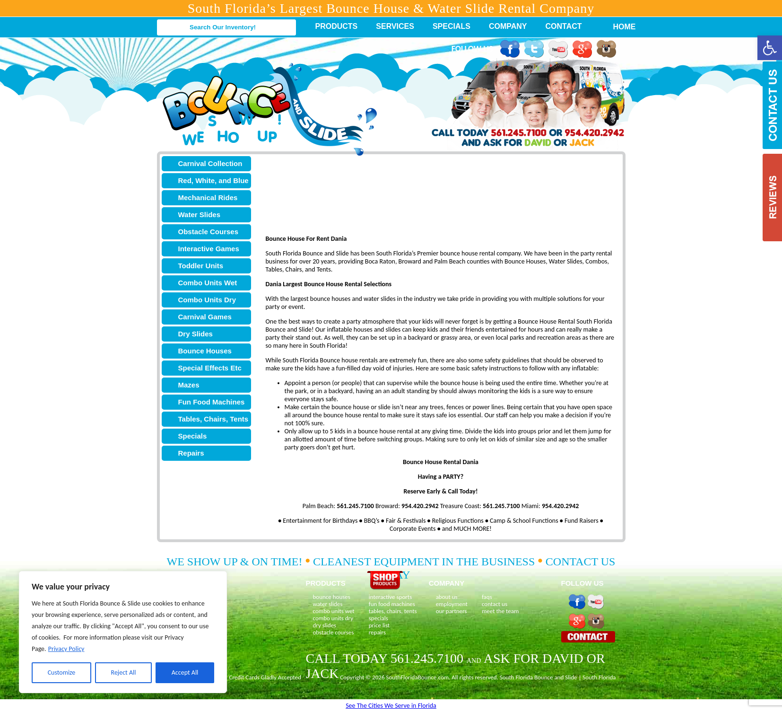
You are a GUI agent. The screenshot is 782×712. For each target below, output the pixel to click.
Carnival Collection (210, 163)
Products (336, 26)
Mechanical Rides (208, 197)
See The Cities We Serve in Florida (391, 706)
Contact (564, 26)
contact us (494, 603)
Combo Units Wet (207, 283)
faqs (487, 596)
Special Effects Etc (210, 368)
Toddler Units (201, 266)
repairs (377, 632)
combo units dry (333, 618)
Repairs (191, 453)
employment (452, 603)
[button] (769, 47)
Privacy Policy (66, 649)
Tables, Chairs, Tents (213, 419)
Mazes (189, 385)
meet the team (500, 611)
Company (508, 26)
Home (619, 27)
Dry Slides (195, 334)
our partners (451, 611)
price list (379, 625)
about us (447, 596)
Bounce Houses (205, 351)
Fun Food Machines (211, 402)
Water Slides (199, 215)
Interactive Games (208, 249)
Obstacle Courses (208, 232)
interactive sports (390, 596)
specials (378, 618)
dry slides (325, 625)
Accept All (185, 672)
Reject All (123, 672)
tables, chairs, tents (393, 611)
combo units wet (334, 611)
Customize (62, 672)
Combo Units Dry (207, 300)
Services (395, 26)
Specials (451, 26)
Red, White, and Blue (213, 180)
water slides (328, 603)
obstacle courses (333, 632)
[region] (123, 632)
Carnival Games (205, 317)
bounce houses (331, 596)
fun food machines (392, 603)
